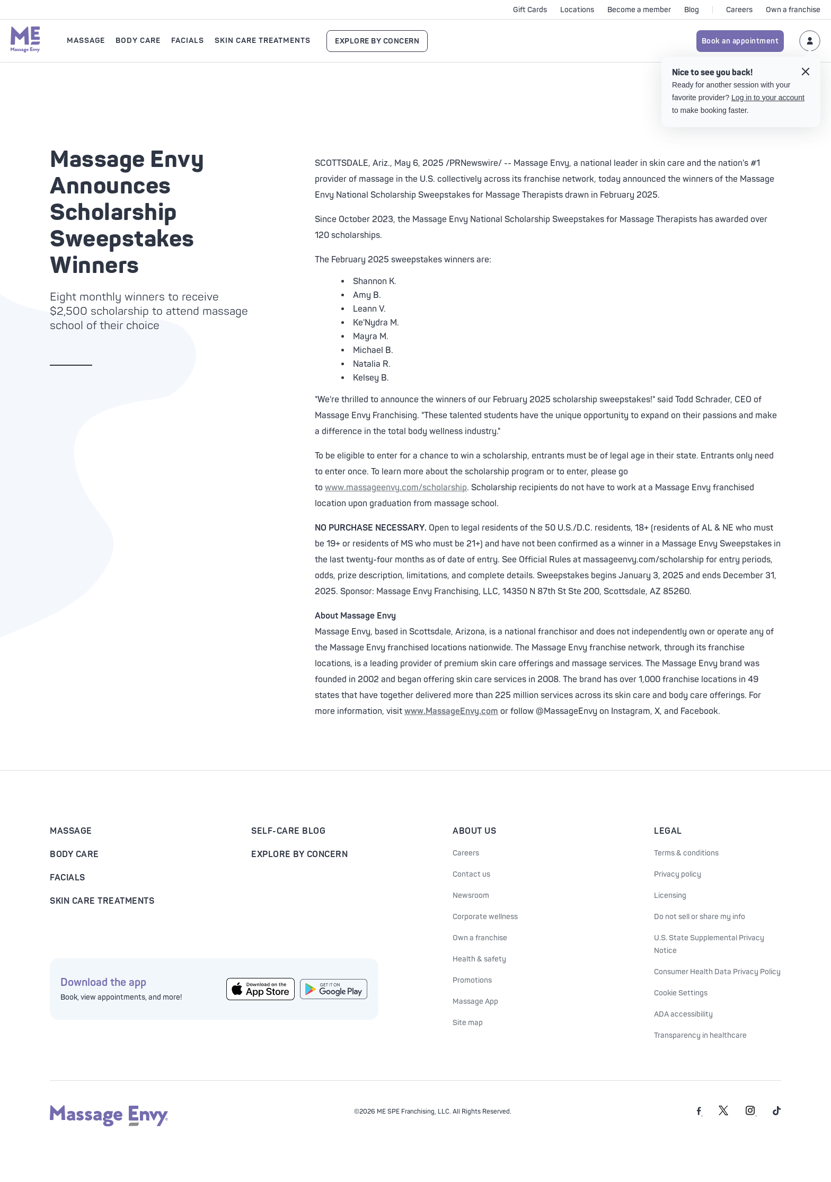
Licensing (670, 895)
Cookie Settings (681, 993)
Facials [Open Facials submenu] (187, 40)
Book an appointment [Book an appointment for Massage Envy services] (740, 41)
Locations (577, 9)
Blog (691, 9)
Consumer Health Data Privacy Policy (717, 971)
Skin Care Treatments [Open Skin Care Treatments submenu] (263, 40)
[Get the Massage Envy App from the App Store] (260, 989)
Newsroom (471, 895)
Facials (67, 877)
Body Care (74, 854)
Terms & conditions (686, 853)
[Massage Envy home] (25, 41)
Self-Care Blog (288, 831)
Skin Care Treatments (102, 901)
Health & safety (479, 959)
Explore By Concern (377, 41)
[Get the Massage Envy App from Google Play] (334, 989)
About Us (474, 831)
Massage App (475, 1001)
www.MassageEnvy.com (451, 711)
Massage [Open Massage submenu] (86, 40)
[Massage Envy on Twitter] (723, 1113)
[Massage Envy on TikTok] (777, 1113)
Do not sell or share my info (699, 916)
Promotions (472, 980)
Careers (739, 9)
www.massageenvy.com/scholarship (396, 487)
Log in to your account (768, 97)
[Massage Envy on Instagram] (751, 1113)
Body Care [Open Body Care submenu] (138, 40)
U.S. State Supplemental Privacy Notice (709, 944)
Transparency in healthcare (700, 1035)
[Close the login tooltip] (805, 73)
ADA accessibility (683, 1014)
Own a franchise (793, 9)
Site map (468, 1022)
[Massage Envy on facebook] (700, 1113)
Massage (71, 831)
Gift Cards (530, 9)
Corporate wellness (485, 916)
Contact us (471, 874)
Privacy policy (677, 874)
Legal (668, 831)
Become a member (639, 9)
